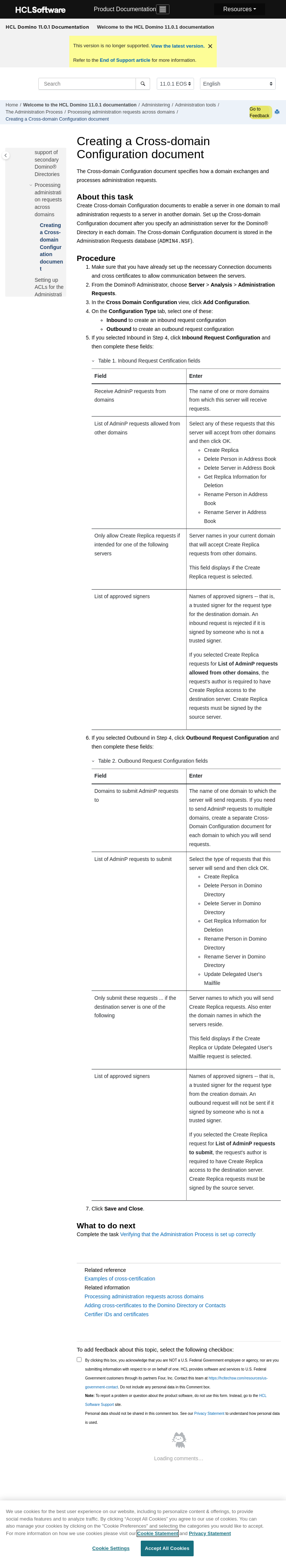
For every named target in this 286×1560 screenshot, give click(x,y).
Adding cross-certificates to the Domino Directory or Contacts (155, 1305)
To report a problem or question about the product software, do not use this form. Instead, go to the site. (176, 1400)
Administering (156, 105)
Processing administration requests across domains (121, 112)
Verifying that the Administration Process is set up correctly (187, 1234)
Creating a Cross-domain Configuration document (57, 119)
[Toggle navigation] (162, 9)
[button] (32, 185)
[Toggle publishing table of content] (6, 155)
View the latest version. (177, 46)
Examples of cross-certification (120, 1279)
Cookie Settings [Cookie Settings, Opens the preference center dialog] (111, 1549)
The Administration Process (34, 112)
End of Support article (125, 60)
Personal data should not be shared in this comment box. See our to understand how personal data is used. (182, 1418)
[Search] (143, 84)
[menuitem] (155, 27)
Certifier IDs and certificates (117, 1314)
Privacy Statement (209, 1413)
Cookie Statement (157, 1534)
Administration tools (195, 105)
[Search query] (94, 84)
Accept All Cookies (167, 1549)
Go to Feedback (259, 112)
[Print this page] (277, 112)
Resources (237, 9)
